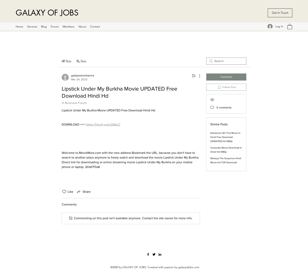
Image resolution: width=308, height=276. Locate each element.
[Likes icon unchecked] (64, 191)
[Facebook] (148, 254)
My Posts (81, 61)
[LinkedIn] (160, 254)
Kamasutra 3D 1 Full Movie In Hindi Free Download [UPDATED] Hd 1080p (225, 137)
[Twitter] (154, 254)
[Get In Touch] (280, 12)
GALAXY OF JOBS (47, 13)
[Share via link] (83, 191)
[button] (289, 26)
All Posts (67, 61)
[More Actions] (197, 75)
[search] (226, 61)
